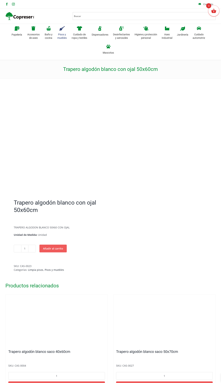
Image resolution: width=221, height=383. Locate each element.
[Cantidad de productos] (24, 248)
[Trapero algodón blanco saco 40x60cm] (57, 320)
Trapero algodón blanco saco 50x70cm (147, 351)
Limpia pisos (35, 270)
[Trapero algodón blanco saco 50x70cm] (164, 320)
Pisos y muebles (54, 270)
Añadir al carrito (53, 248)
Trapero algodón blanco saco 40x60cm (39, 351)
